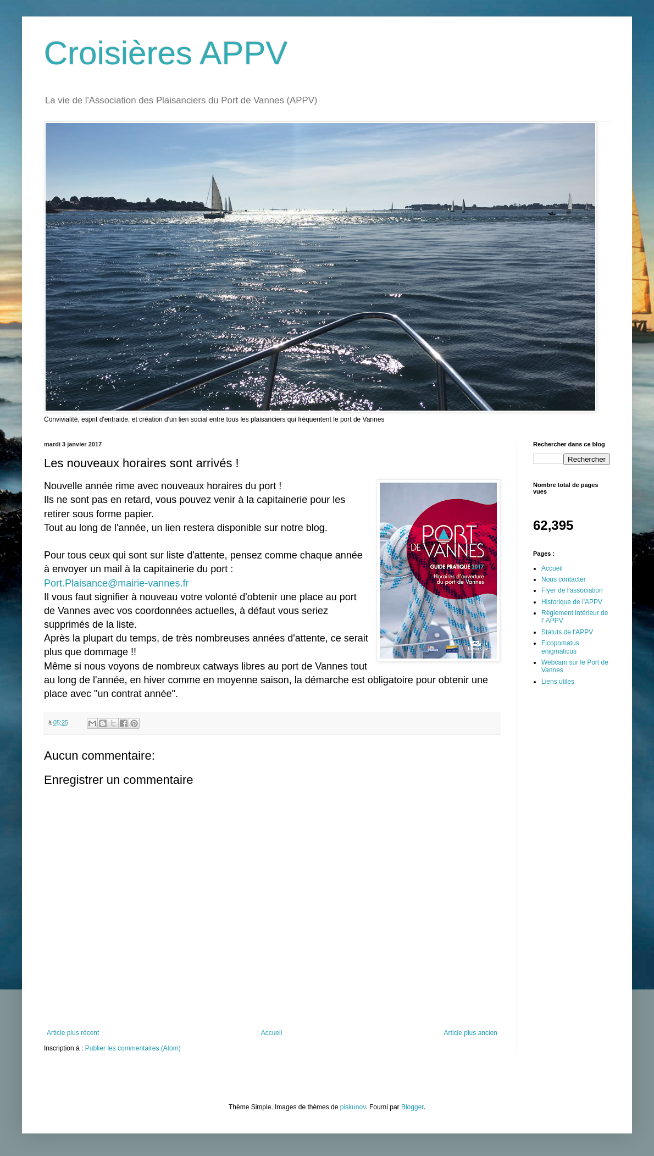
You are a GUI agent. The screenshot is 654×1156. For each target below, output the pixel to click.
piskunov (352, 1107)
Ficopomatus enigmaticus (560, 647)
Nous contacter (563, 579)
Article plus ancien (470, 1033)
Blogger (412, 1107)
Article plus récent (73, 1033)
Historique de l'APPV (571, 602)
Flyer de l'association (572, 590)
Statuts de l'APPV (567, 632)
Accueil (271, 1033)
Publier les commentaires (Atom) (133, 1048)
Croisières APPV (166, 53)
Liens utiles (557, 681)
